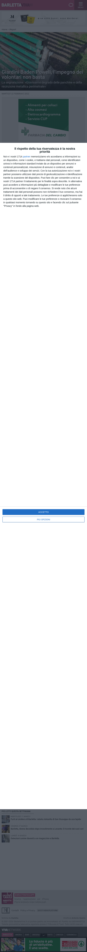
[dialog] (43, 476)
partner (26, 156)
